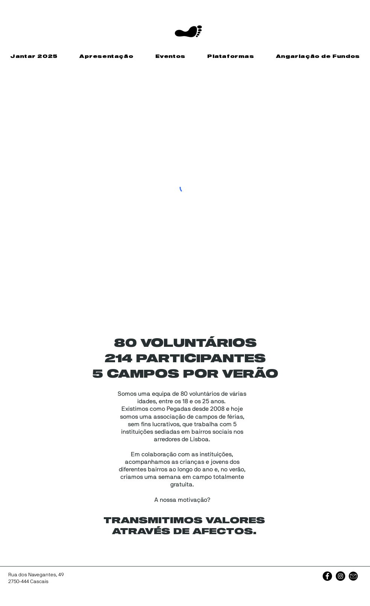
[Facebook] (327, 576)
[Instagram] (340, 576)
